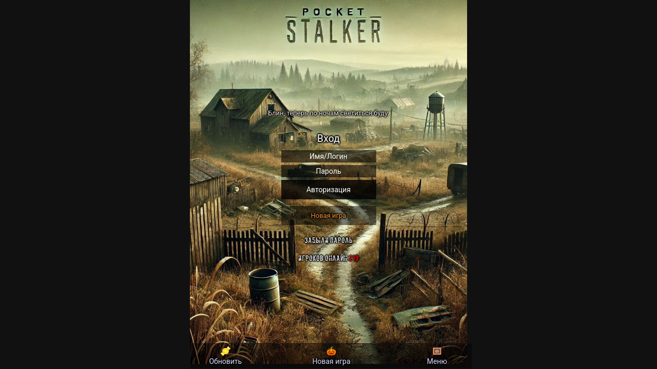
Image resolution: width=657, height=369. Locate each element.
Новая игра (328, 215)
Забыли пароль (328, 240)
